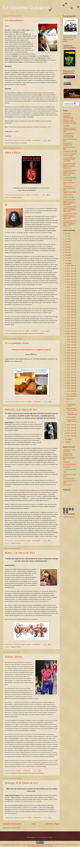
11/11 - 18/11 (70, 284)
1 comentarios (37, 817)
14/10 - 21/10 (70, 295)
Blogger (50, 837)
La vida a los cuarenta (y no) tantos (69, 450)
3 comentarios (26, 770)
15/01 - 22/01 (70, 430)
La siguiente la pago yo (27, 7)
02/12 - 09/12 (70, 276)
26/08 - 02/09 (70, 314)
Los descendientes (14, 20)
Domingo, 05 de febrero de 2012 (22, 782)
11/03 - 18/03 (70, 380)
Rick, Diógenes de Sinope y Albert (29, 844)
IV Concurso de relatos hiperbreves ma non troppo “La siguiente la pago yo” (69, 173)
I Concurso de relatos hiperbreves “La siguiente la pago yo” (31, 349)
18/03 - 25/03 (70, 377)
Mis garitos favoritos (16, 197)
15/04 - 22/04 (70, 366)
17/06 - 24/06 (70, 342)
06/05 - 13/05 (70, 358)
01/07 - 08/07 (70, 336)
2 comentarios (34, 330)
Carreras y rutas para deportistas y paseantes (70, 129)
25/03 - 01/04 (70, 374)
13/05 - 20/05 (70, 355)
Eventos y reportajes (69, 151)
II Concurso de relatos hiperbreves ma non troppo (69, 159)
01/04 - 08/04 (70, 372)
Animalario (66, 113)
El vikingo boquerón (68, 478)
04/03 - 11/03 (70, 383)
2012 (66, 263)
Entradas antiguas (53, 824)
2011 (66, 439)
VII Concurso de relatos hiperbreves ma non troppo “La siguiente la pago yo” (69, 216)
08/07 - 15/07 (70, 334)
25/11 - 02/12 (70, 279)
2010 (66, 442)
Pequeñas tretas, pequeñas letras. (68, 454)
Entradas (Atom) (15, 828)
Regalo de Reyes (16, 543)
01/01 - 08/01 (70, 435)
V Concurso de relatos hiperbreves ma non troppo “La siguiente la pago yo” (69, 202)
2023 (66, 233)
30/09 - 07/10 (70, 301)
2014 (66, 258)
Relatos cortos (67, 197)
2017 (66, 249)
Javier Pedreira (67, 485)
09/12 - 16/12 (70, 274)
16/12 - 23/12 (70, 271)
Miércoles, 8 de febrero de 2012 (21, 409)
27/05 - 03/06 (70, 350)
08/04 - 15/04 (70, 369)
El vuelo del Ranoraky (69, 464)
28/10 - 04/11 (70, 290)
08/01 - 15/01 (70, 433)
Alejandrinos (66, 467)
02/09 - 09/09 (70, 312)
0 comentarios (36, 140)
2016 (66, 252)
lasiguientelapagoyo (68, 517)
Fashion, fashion (13, 656)
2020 (66, 241)
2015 (66, 255)
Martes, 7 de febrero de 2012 (20, 552)
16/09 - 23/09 (70, 306)
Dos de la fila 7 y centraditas (19, 143)
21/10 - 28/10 (70, 293)
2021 (66, 238)
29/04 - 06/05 (70, 361)
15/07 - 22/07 (70, 331)
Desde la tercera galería (70, 139)
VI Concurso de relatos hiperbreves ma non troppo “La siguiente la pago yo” (69, 209)
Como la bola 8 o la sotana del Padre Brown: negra (68, 135)
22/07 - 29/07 (70, 328)
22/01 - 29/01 (70, 427)
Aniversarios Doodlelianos (67, 116)
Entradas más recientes (12, 824)
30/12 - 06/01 (70, 265)
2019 (66, 244)
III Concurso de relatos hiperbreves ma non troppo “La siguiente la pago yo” (69, 166)
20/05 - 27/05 (70, 353)
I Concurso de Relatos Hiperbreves (69, 154)
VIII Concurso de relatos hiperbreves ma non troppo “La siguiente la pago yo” (70, 223)
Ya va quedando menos (17, 343)
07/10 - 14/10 (70, 298)
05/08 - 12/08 (70, 323)
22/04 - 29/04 (70, 364)
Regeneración (67, 194)
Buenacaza (66, 462)
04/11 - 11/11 (70, 287)
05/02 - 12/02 (70, 394)
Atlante (65, 125)
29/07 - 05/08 (70, 325)
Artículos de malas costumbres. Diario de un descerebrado (27, 333)
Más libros (66, 180)
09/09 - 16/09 (70, 309)
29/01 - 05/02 (70, 425)
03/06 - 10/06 (70, 347)
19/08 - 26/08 (70, 317)
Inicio (33, 824)
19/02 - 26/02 (70, 388)
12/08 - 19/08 (70, 320)
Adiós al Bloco (12, 152)
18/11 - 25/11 (70, 282)
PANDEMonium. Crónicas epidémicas (69, 187)
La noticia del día (68, 177)
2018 (66, 247)
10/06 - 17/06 (70, 344)
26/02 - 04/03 (70, 385)
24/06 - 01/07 (70, 339)
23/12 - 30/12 (70, 268)
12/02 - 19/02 (70, 391)
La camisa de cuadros (69, 469)
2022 (66, 236)
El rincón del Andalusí (69, 147)
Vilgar (64, 472)
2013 (66, 260)
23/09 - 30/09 (70, 304)
